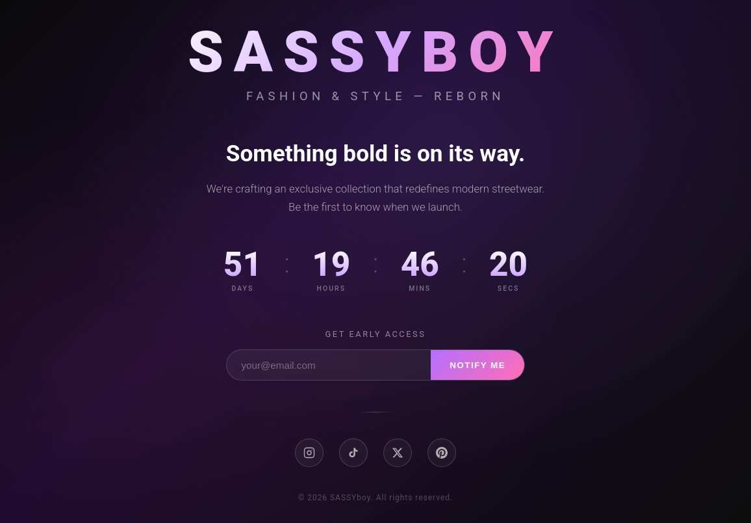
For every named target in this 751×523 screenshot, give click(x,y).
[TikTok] (353, 452)
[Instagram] (309, 452)
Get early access (375, 334)
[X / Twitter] (397, 452)
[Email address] (329, 365)
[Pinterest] (441, 452)
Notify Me (477, 365)
